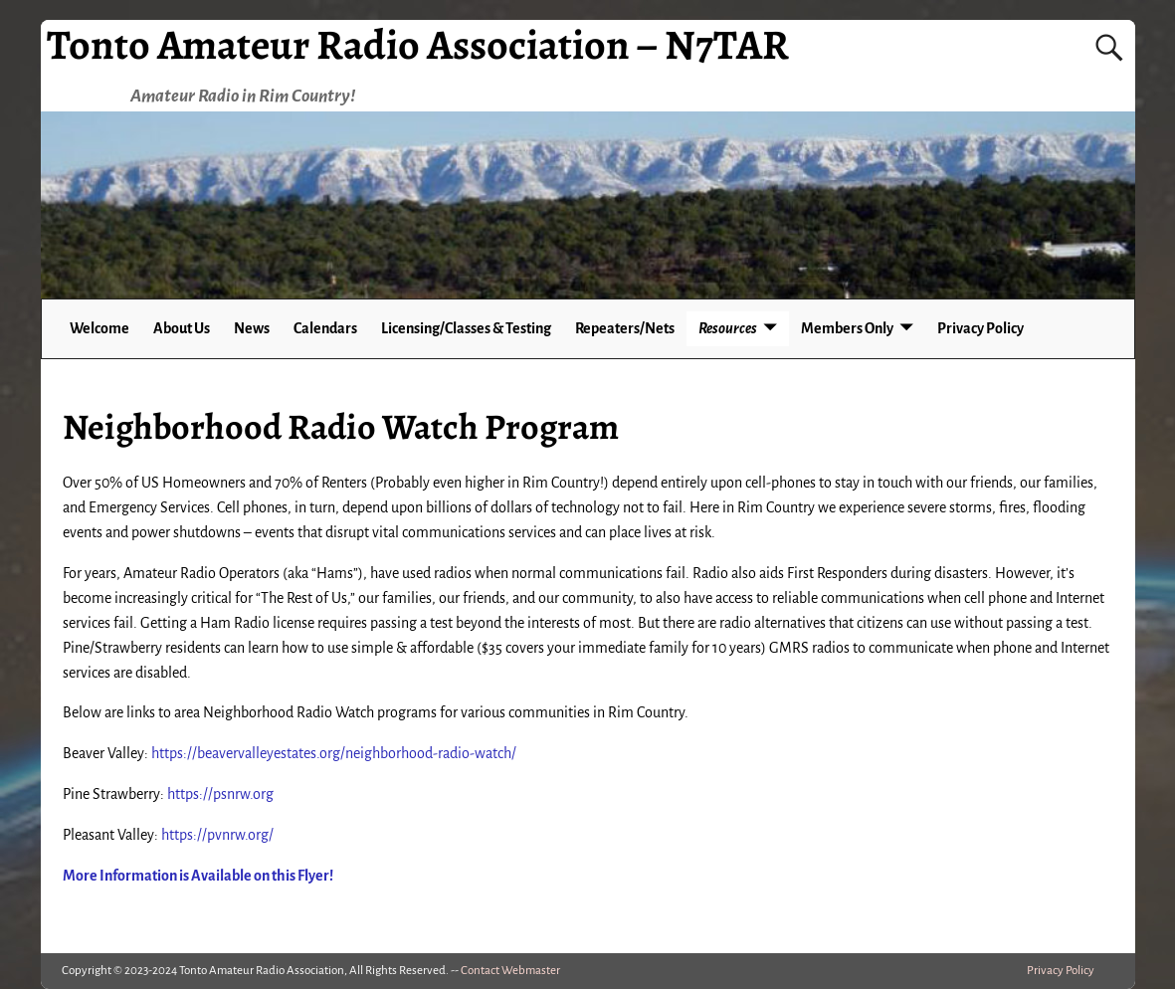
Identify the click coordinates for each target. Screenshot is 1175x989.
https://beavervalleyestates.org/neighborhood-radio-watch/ (333, 753)
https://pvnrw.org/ (217, 835)
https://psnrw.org (220, 794)
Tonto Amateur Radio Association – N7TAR (418, 44)
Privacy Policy (980, 328)
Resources (727, 328)
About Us (181, 328)
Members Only (847, 328)
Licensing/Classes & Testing (466, 328)
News (252, 328)
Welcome (99, 328)
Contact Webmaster (510, 970)
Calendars (325, 328)
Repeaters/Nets (625, 328)
